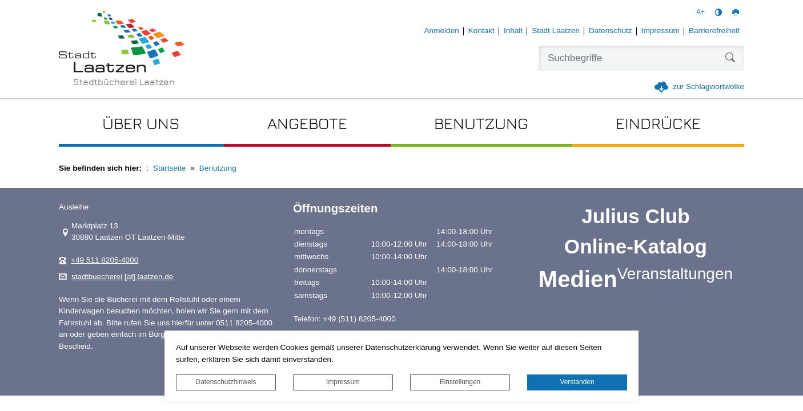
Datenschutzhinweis (226, 382)
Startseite (169, 168)
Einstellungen (460, 382)
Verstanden (577, 382)
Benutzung (217, 168)
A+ (700, 12)
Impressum (343, 382)
